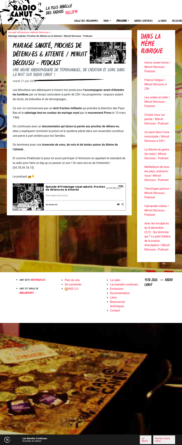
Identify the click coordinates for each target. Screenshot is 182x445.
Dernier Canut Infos (162, 439)
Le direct (145, 439)
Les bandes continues (124, 284)
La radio (162, 21)
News (106, 21)
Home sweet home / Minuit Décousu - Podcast (157, 67)
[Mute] (54, 439)
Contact (115, 310)
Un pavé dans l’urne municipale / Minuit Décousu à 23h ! (156, 136)
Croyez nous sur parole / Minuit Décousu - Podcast (156, 119)
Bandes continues (143, 21)
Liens (113, 297)
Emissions (24, 32)
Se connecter (73, 284)
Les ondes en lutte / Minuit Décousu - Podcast (157, 102)
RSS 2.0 (71, 289)
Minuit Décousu (39, 32)
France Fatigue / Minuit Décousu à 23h (155, 84)
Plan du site (72, 280)
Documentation (120, 293)
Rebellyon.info (27, 293)
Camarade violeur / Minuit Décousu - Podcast (156, 210)
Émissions (121, 21)
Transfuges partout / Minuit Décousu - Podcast (157, 193)
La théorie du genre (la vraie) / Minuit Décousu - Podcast (156, 154)
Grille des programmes (86, 21)
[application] (91, 439)
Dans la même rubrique (152, 44)
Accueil (12, 32)
